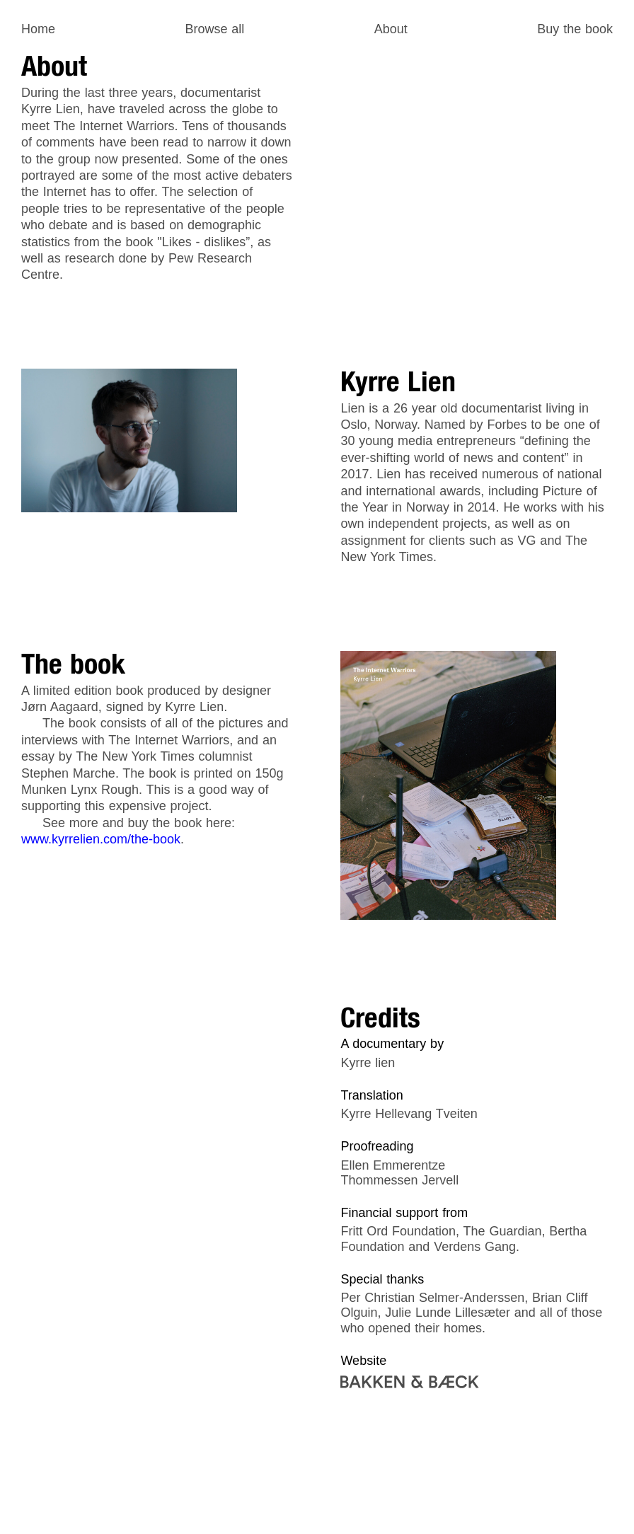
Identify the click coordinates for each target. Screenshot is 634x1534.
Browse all (214, 29)
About (391, 29)
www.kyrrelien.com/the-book (100, 839)
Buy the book (575, 29)
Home (38, 29)
